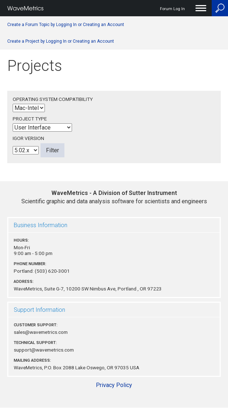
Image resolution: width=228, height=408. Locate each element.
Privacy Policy (114, 385)
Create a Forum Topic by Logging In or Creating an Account (65, 24)
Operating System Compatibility (53, 99)
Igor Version (28, 138)
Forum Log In (172, 9)
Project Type (30, 119)
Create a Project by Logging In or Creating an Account (60, 41)
